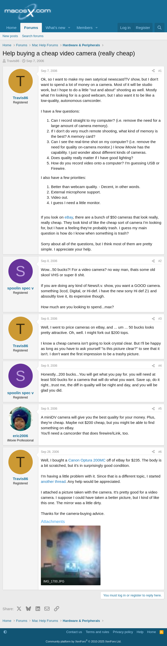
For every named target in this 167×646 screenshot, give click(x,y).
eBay (68, 217)
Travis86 (13, 61)
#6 (160, 452)
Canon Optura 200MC (87, 460)
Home (11, 27)
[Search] (159, 27)
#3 (160, 318)
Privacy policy (123, 632)
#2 (160, 261)
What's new (55, 27)
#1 (160, 71)
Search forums (33, 36)
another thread (53, 481)
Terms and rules (97, 632)
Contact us (74, 632)
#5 (160, 408)
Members (85, 27)
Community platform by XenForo (83, 641)
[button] (69, 27)
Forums (31, 27)
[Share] (153, 71)
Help (140, 632)
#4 (160, 365)
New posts (10, 36)
